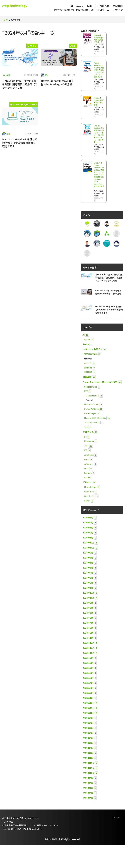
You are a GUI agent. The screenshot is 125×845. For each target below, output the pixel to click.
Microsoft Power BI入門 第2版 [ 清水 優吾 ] (99, 101)
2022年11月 (89, 708)
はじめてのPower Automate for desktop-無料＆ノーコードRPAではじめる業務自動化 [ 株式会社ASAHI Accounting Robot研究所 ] (99, 176)
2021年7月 (88, 788)
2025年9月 (88, 552)
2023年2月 (88, 693)
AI (71, 6)
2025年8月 (88, 557)
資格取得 (88, 367)
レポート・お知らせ (98, 6)
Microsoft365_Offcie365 (23, 104)
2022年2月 (88, 753)
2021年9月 (88, 778)
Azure (79, 6)
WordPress (89, 491)
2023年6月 (88, 672)
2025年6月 (88, 567)
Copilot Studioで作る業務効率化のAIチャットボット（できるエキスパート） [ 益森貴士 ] (99, 133)
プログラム (103, 10)
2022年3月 (88, 748)
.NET (72, 45)
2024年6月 (88, 617)
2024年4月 (88, 622)
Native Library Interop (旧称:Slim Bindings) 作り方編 (57, 82)
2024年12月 (89, 592)
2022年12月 (89, 703)
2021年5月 (88, 798)
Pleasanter (89, 441)
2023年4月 (88, 682)
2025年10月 (89, 547)
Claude (87, 339)
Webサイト (89, 496)
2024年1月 (88, 637)
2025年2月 (88, 582)
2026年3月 (88, 527)
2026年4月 (88, 522)
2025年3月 (88, 577)
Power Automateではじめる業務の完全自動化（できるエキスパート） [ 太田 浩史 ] (99, 70)
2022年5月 (88, 738)
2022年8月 (88, 723)
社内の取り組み (91, 353)
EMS (86, 391)
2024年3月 (88, 627)
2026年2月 (88, 532)
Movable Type (90, 487)
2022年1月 (88, 758)
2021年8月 (88, 783)
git (85, 436)
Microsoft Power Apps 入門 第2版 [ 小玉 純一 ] (98, 38)
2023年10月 (89, 652)
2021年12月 (89, 763)
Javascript (88, 463)
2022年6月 (88, 733)
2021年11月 (89, 768)
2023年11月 (89, 647)
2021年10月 (89, 773)
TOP (4, 19)
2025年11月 (89, 542)
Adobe (87, 500)
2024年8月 (88, 607)
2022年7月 (88, 728)
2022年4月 (88, 743)
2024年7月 (88, 612)
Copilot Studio (90, 386)
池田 (8, 133)
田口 (47, 75)
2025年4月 (88, 572)
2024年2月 (88, 632)
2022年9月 (88, 718)
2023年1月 (88, 698)
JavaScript (89, 454)
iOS (85, 450)
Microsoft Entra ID (92, 396)
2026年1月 (88, 537)
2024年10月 (89, 597)
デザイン (118, 10)
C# (85, 477)
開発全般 (118, 6)
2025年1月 (88, 587)
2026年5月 (88, 517)
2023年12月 (89, 642)
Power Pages (90, 413)
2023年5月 (88, 677)
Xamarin (88, 473)
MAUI (86, 468)
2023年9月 (88, 657)
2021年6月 (88, 793)
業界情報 (88, 372)
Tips (86, 427)
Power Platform (91, 408)
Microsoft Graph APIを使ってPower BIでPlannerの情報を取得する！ (19, 142)
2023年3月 (88, 688)
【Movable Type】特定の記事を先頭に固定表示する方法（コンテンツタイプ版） (19, 84)
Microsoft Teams (91, 404)
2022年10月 (89, 713)
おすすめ (88, 363)
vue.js (86, 459)
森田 (8, 75)
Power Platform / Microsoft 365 (74, 10)
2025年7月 (88, 562)
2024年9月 (88, 602)
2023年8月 (88, 662)
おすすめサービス (92, 422)
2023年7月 (88, 667)
